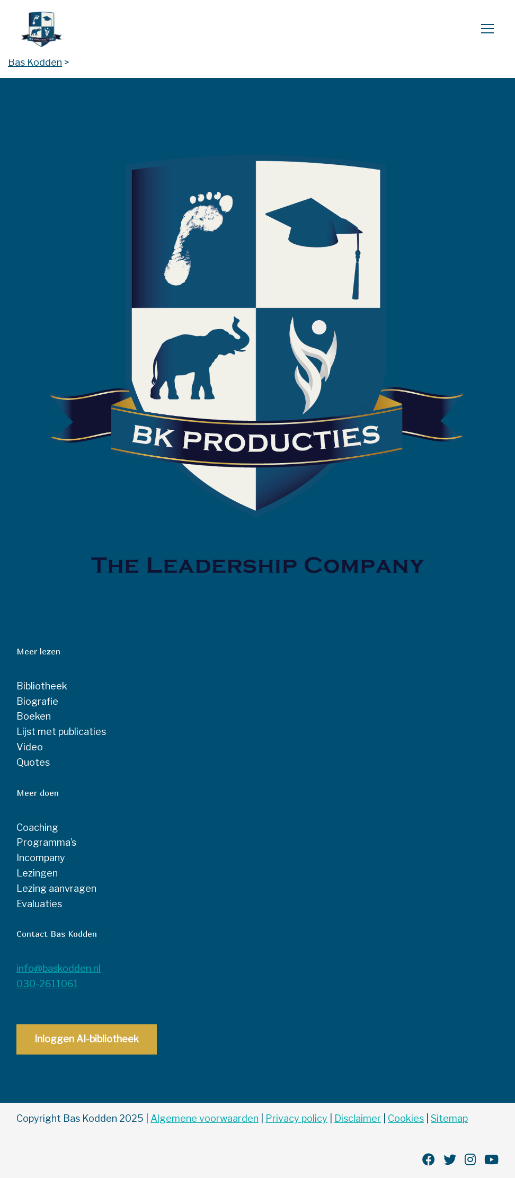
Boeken (33, 716)
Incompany (40, 857)
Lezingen (37, 873)
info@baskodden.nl (58, 968)
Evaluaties (39, 903)
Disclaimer (357, 1118)
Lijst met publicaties (61, 731)
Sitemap (449, 1118)
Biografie (37, 701)
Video (29, 746)
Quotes (33, 762)
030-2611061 (47, 983)
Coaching (37, 827)
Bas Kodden (61, 29)
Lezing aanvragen (56, 888)
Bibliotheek (41, 686)
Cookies (406, 1118)
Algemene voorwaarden (204, 1118)
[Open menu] (483, 29)
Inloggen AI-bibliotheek (86, 1038)
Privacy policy (296, 1118)
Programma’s (46, 842)
